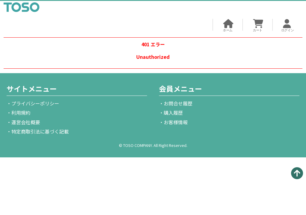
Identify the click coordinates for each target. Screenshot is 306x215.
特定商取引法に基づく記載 (40, 131)
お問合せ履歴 (178, 103)
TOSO (21, 8)
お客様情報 (176, 122)
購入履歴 (173, 112)
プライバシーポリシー (35, 103)
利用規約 (20, 112)
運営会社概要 (25, 122)
